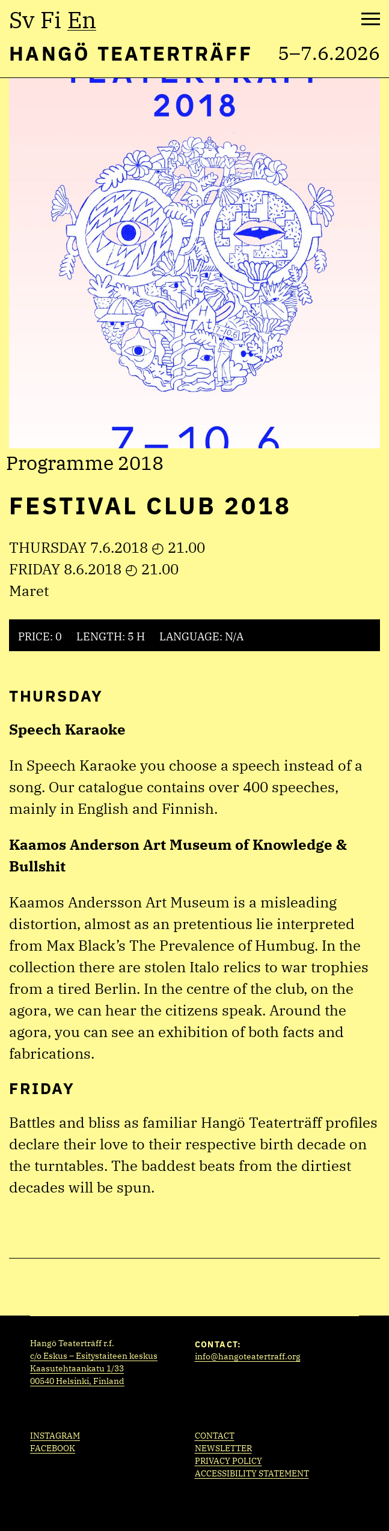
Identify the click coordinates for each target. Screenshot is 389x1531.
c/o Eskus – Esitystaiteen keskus (94, 1355)
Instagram (55, 1435)
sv (21, 19)
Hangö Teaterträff (131, 53)
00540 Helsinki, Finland (77, 1381)
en (81, 19)
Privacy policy (228, 1460)
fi (50, 19)
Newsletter (223, 1448)
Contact (214, 1435)
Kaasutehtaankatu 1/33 (77, 1368)
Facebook (52, 1448)
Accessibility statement (252, 1473)
